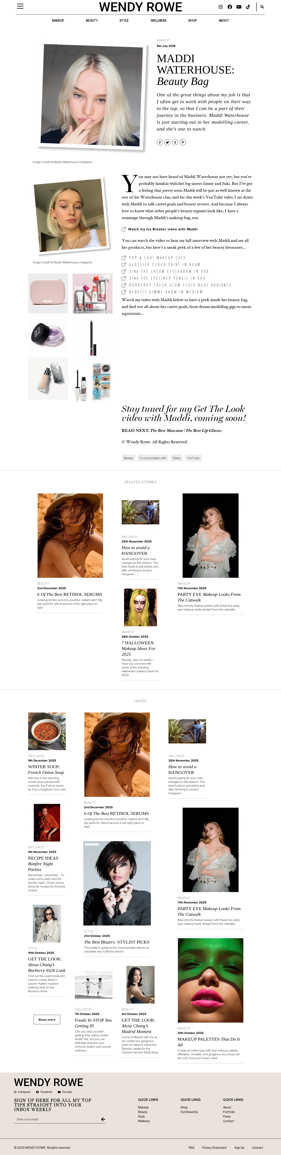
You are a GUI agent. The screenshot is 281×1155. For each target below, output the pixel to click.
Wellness (159, 20)
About (224, 20)
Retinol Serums (69, 594)
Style (124, 20)
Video (176, 458)
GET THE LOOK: (46, 964)
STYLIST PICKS (117, 942)
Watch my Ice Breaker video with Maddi (163, 229)
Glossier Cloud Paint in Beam (165, 264)
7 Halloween (138, 648)
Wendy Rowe (138, 442)
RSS (191, 1147)
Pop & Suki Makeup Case (157, 257)
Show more (47, 1019)
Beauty (92, 20)
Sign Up (239, 1147)
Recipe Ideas (43, 864)
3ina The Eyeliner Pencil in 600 (167, 278)
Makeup (58, 20)
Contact (257, 1147)
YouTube (193, 458)
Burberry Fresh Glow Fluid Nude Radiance (180, 285)
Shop (192, 20)
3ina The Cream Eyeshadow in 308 (169, 271)
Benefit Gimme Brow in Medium (166, 291)
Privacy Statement (214, 1147)
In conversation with (153, 458)
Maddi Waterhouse (200, 176)
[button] (262, 7)
